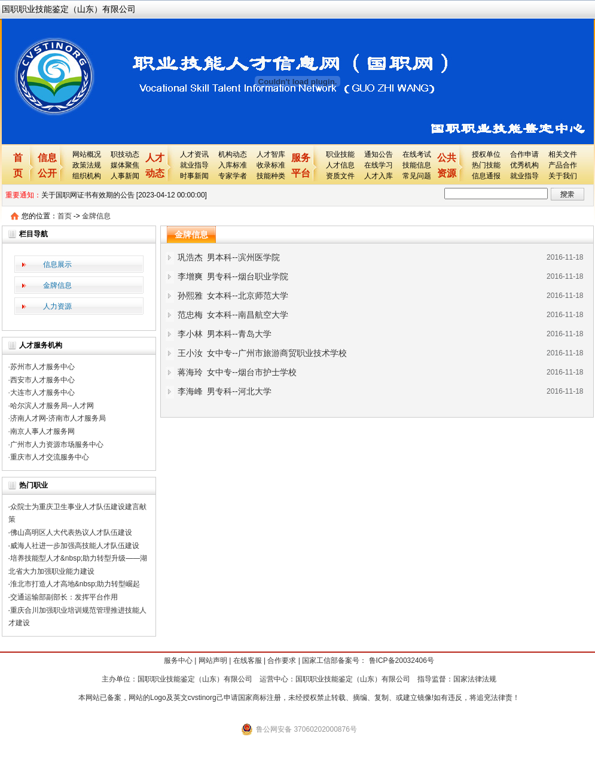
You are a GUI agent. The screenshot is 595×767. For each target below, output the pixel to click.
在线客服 (247, 660)
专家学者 (232, 176)
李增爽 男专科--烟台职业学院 (233, 276)
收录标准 (271, 165)
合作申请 (524, 154)
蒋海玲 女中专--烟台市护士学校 (237, 372)
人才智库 (271, 154)
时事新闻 (194, 176)
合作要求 (281, 660)
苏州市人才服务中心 (42, 367)
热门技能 (486, 165)
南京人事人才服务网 (42, 431)
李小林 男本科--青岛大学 (224, 334)
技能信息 (416, 165)
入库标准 (232, 165)
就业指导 (194, 165)
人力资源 (57, 306)
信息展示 (57, 264)
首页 (64, 216)
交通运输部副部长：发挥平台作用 (64, 597)
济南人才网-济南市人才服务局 (58, 418)
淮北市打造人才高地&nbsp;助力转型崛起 (75, 584)
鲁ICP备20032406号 (400, 660)
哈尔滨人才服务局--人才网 (52, 405)
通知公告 (378, 154)
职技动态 (125, 154)
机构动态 (232, 154)
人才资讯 (194, 154)
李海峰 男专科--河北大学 (224, 391)
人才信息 (340, 165)
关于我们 (562, 176)
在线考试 (416, 154)
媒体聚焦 (125, 165)
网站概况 (86, 154)
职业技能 (340, 154)
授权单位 (486, 154)
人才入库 (378, 176)
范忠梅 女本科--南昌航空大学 (233, 314)
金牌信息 (96, 216)
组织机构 (86, 176)
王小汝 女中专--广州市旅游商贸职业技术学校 (262, 353)
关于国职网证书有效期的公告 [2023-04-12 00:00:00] (124, 195)
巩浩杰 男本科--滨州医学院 (229, 257)
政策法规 (86, 165)
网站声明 (213, 660)
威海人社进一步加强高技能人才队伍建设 (74, 545)
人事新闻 (125, 176)
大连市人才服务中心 (42, 392)
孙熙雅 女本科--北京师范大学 (233, 295)
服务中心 (178, 660)
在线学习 (378, 165)
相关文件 (562, 154)
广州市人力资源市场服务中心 (56, 444)
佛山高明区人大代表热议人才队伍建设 (71, 532)
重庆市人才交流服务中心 (49, 457)
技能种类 (271, 176)
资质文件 (340, 176)
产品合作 (562, 165)
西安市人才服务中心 (42, 380)
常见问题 (416, 176)
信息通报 (486, 176)
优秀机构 (524, 165)
